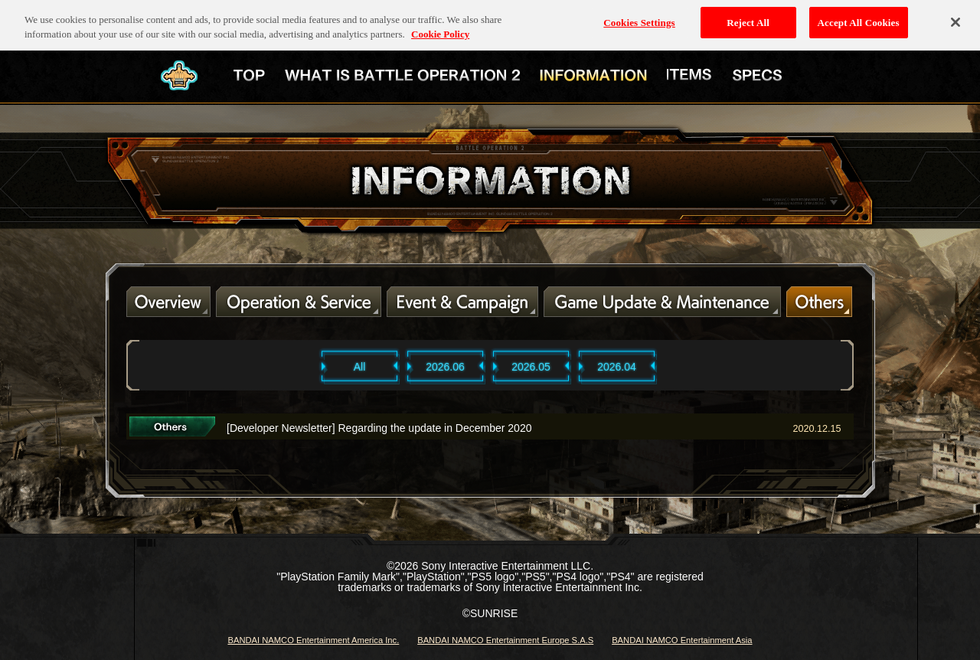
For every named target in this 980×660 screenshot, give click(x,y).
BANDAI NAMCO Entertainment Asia (682, 640)
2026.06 (445, 367)
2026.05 (530, 367)
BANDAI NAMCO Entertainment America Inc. (313, 640)
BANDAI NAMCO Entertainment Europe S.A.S (505, 640)
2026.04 (616, 367)
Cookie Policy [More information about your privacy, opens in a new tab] (440, 26)
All (360, 367)
